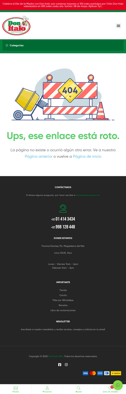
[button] (118, 25)
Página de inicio (87, 156)
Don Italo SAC (55, 356)
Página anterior (38, 156)
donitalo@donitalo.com (88, 195)
